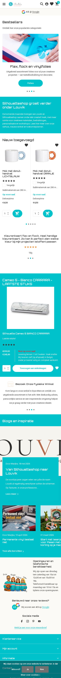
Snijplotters (30, 80)
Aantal (6, 368)
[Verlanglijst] (52, 4)
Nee (42, 669)
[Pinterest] (33, 622)
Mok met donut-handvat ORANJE (43, 172)
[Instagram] (27, 622)
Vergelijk (8, 185)
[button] (27, 91)
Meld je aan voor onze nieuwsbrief (30, 627)
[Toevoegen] (17, 213)
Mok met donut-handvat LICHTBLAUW (11, 174)
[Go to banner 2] (30, 59)
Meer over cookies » (30, 675)
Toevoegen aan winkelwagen (33, 368)
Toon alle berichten (12, 551)
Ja (28, 669)
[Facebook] (21, 622)
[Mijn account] (46, 4)
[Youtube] (39, 622)
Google (35, 12)
